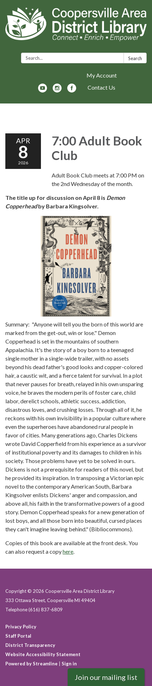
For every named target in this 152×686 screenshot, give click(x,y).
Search (135, 58)
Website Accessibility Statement (42, 654)
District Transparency (30, 645)
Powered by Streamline (31, 663)
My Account (102, 75)
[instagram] (57, 90)
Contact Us (101, 87)
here (68, 551)
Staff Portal (18, 636)
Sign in (69, 663)
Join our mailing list (106, 677)
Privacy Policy (20, 626)
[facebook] (71, 90)
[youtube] (42, 90)
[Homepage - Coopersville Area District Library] (76, 27)
